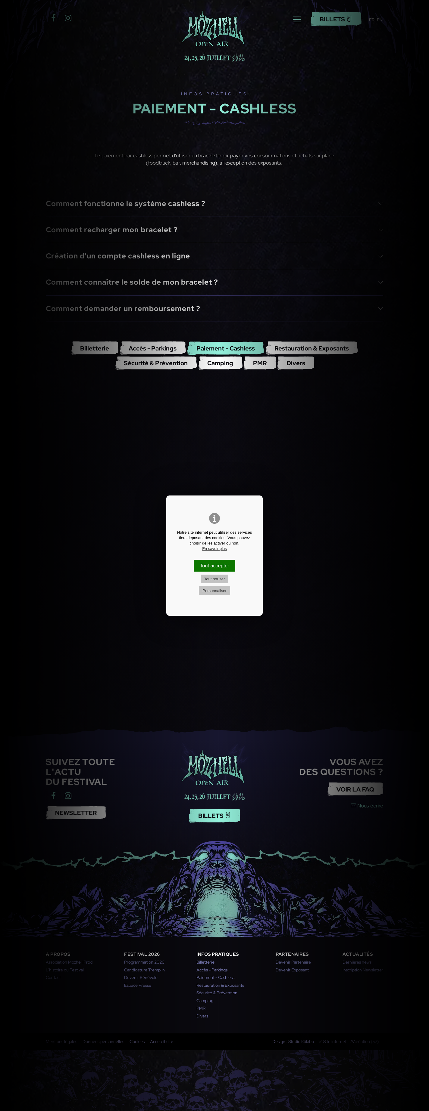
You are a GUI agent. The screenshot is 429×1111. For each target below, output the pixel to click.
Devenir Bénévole (141, 977)
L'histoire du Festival (65, 970)
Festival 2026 (142, 954)
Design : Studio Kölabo (293, 1041)
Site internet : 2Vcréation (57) (351, 1041)
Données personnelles (103, 1041)
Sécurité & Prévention (156, 363)
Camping (220, 363)
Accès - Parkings (153, 348)
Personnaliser (214, 590)
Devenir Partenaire (293, 962)
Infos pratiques (217, 954)
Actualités (358, 954)
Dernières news (357, 962)
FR (371, 20)
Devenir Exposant (292, 970)
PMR (260, 363)
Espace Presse (137, 985)
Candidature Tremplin (144, 970)
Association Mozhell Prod (69, 962)
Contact (53, 977)
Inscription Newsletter (363, 970)
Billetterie (94, 348)
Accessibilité (161, 1041)
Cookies (137, 1041)
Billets (336, 19)
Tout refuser (214, 579)
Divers (296, 363)
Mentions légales (61, 1041)
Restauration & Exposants (311, 348)
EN (380, 20)
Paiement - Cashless (225, 348)
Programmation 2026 (144, 962)
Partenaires (292, 954)
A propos (58, 954)
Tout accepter (214, 565)
